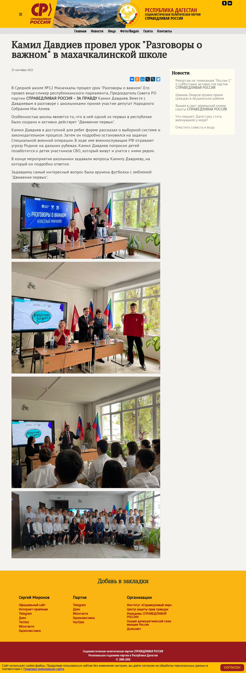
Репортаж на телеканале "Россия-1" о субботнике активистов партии (201, 84)
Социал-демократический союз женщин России (149, 623)
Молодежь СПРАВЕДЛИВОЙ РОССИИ (146, 615)
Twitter (24, 622)
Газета (148, 31)
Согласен (232, 667)
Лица (112, 31)
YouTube (78, 622)
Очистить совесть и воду (193, 128)
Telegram (25, 613)
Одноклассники (30, 630)
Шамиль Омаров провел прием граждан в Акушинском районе (198, 97)
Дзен (22, 618)
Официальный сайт (32, 605)
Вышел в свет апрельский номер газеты (199, 107)
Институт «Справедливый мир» (149, 605)
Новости (97, 31)
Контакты (164, 31)
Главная (80, 31)
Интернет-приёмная (33, 609)
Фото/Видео (129, 31)
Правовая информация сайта (43, 669)
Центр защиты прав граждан (147, 609)
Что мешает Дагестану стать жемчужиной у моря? (197, 118)
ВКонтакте (26, 626)
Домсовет (134, 629)
